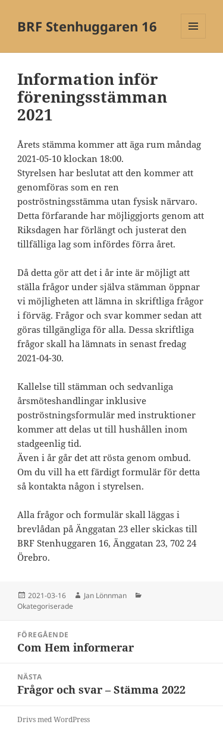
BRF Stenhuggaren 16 (87, 26)
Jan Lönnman (105, 595)
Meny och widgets (193, 38)
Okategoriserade (45, 606)
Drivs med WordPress (53, 719)
